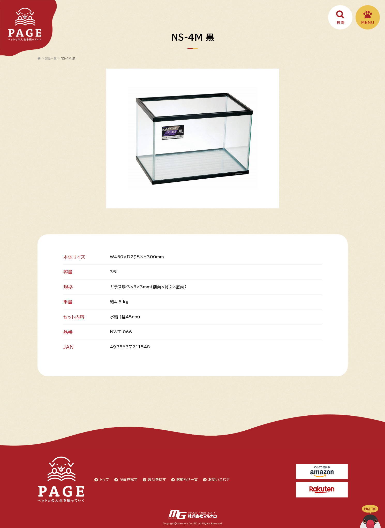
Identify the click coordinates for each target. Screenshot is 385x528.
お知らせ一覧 (187, 479)
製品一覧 (50, 58)
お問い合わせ (219, 479)
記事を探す (128, 479)
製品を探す (157, 479)
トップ (104, 479)
